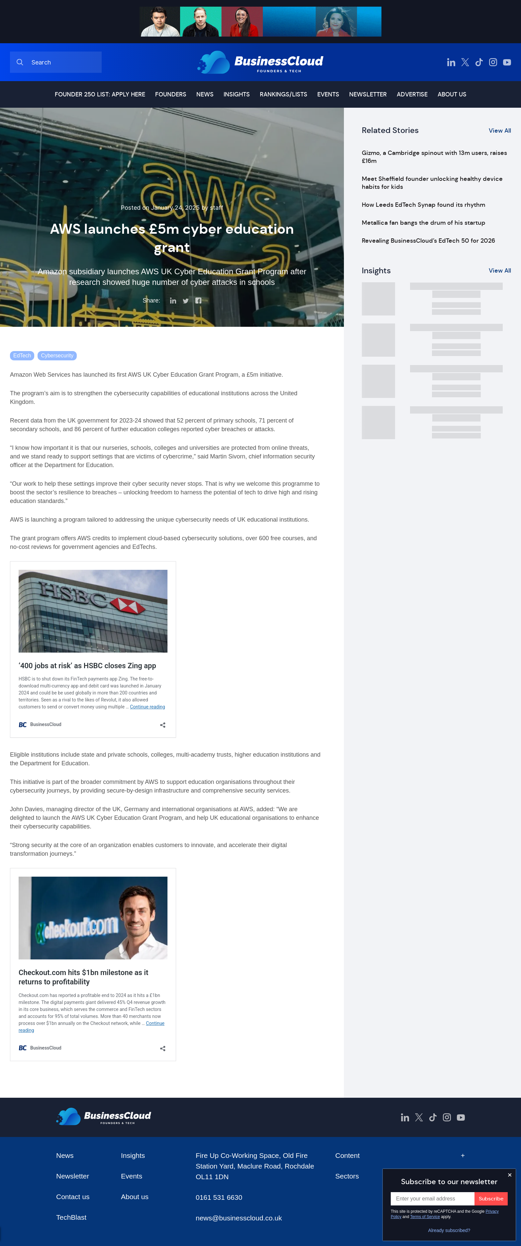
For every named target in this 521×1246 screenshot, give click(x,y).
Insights (237, 94)
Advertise (412, 94)
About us (452, 94)
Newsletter (368, 94)
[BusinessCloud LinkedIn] (451, 62)
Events (328, 94)
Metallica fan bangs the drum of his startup (423, 222)
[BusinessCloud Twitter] (465, 62)
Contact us (72, 1196)
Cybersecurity (57, 355)
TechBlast (71, 1217)
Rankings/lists (283, 94)
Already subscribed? (449, 1230)
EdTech (22, 355)
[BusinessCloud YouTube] (507, 62)
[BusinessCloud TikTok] (479, 62)
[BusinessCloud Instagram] (493, 62)
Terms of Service (425, 1216)
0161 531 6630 (219, 1197)
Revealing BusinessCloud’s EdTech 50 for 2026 (428, 240)
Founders (170, 94)
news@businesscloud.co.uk (239, 1218)
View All (500, 130)
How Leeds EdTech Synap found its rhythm (423, 204)
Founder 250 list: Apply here (100, 94)
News (205, 94)
